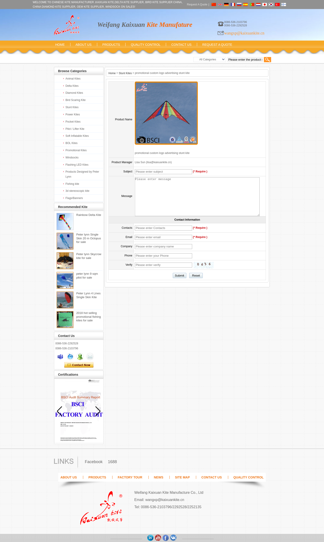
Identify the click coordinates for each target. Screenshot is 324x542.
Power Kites (72, 114)
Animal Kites (73, 78)
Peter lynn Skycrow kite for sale (88, 256)
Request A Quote (197, 4)
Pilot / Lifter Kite (74, 128)
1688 (112, 462)
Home (60, 44)
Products (111, 44)
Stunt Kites (72, 107)
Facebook (94, 462)
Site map (182, 477)
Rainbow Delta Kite (88, 215)
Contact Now (78, 365)
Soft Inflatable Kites (77, 135)
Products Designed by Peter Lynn (82, 174)
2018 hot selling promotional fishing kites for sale (88, 316)
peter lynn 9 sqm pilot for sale (87, 275)
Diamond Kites (74, 92)
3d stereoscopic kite (77, 190)
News (158, 477)
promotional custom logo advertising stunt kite (162, 153)
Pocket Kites (73, 121)
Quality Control (145, 44)
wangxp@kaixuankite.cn (244, 33)
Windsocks (72, 157)
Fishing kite (72, 183)
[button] (98, 411)
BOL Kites (71, 143)
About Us (84, 44)
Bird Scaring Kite (75, 100)
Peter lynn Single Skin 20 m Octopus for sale (88, 238)
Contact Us (181, 44)
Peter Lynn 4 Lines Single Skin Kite (88, 295)
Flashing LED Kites (76, 164)
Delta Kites (72, 85)
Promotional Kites (76, 150)
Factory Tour (130, 477)
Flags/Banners (74, 198)
